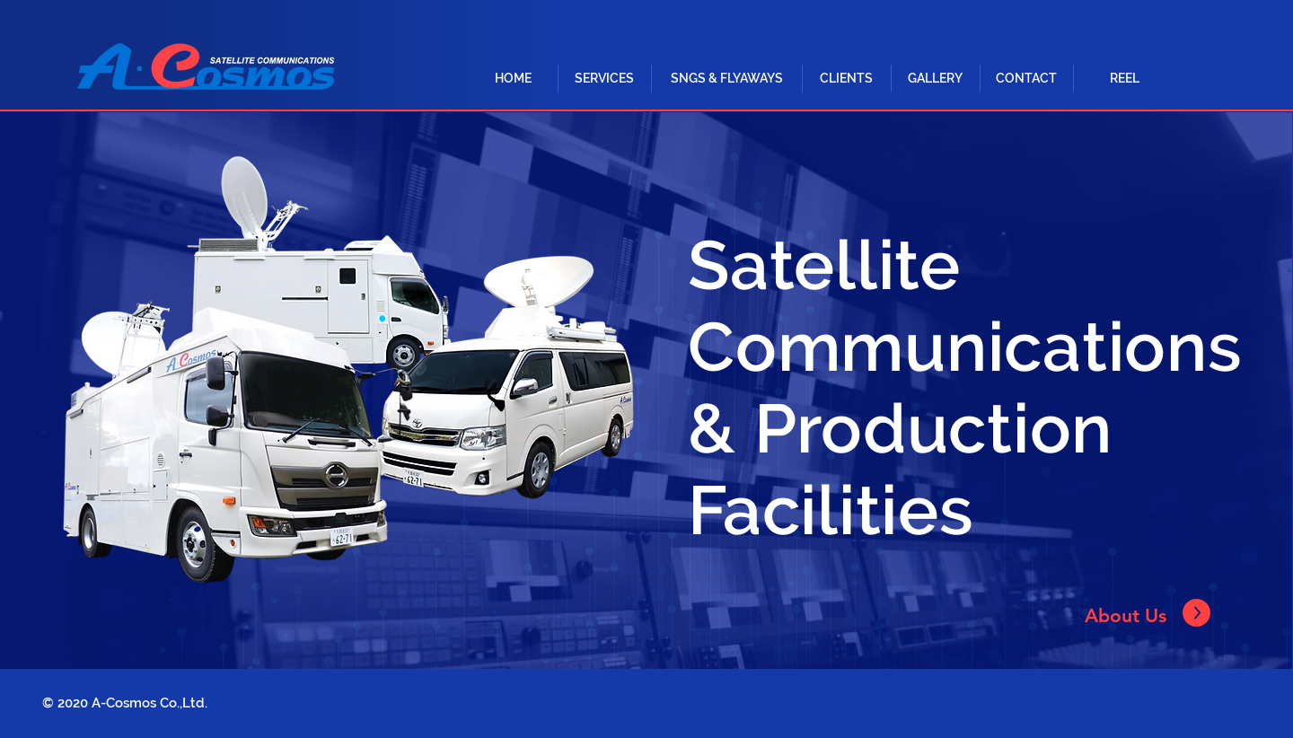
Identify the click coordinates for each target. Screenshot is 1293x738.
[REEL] (1124, 78)
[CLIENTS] (846, 78)
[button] (604, 78)
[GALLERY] (935, 78)
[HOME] (513, 78)
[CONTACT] (1026, 78)
